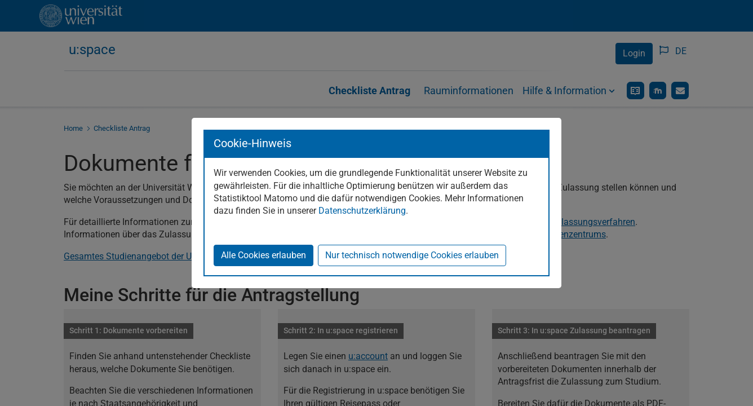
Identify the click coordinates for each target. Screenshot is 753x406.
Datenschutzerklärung (362, 210)
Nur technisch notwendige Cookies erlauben (412, 255)
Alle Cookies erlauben (263, 255)
